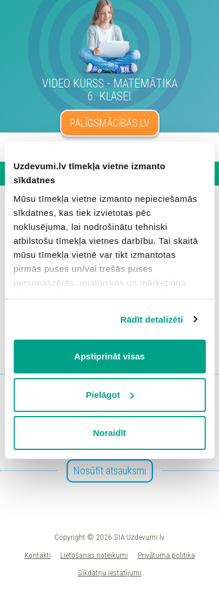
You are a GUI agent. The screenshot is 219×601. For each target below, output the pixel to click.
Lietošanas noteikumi (94, 555)
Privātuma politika (166, 555)
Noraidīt (109, 433)
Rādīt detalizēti (151, 319)
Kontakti (38, 555)
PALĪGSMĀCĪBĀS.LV (110, 123)
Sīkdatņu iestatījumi (109, 572)
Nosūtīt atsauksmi (110, 470)
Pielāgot (110, 395)
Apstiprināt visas (109, 356)
